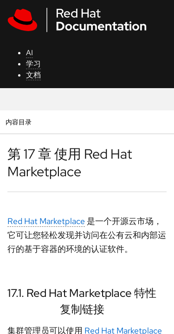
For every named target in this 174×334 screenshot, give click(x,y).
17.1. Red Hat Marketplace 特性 (81, 293)
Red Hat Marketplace (46, 221)
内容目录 (18, 121)
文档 (33, 75)
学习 (33, 64)
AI (29, 53)
